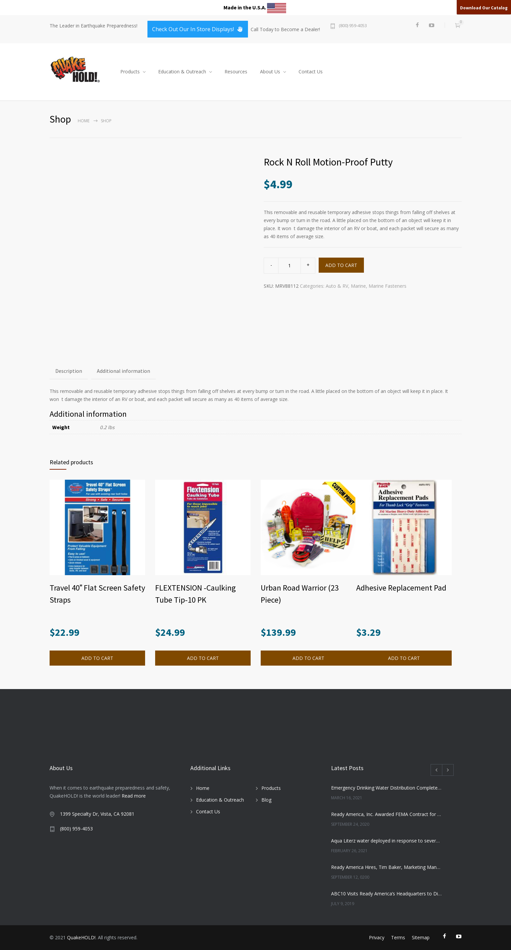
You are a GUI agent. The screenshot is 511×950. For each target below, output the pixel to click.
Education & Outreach (182, 71)
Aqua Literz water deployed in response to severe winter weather (386, 840)
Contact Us (311, 71)
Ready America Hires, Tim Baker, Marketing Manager (386, 867)
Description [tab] (68, 370)
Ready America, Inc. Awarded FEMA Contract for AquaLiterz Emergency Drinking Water (386, 814)
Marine (358, 286)
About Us (270, 71)
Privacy (376, 937)
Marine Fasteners (387, 286)
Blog (266, 800)
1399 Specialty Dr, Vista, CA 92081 (97, 814)
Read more (134, 796)
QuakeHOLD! (81, 937)
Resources (236, 71)
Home (83, 121)
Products (130, 71)
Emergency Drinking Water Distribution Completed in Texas (386, 788)
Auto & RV (337, 286)
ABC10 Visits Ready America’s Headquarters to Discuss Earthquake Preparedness (386, 893)
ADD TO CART (341, 265)
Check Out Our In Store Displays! (197, 29)
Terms (398, 937)
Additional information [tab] (123, 370)
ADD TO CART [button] (97, 658)
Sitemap (421, 937)
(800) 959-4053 (353, 25)
